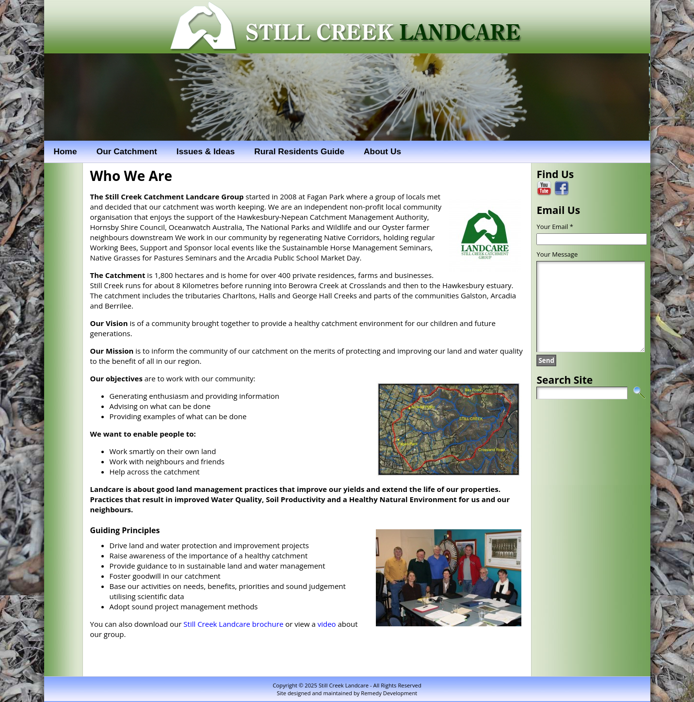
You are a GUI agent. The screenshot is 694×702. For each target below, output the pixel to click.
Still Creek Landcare (344, 685)
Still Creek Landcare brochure (233, 624)
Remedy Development (389, 693)
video (327, 624)
